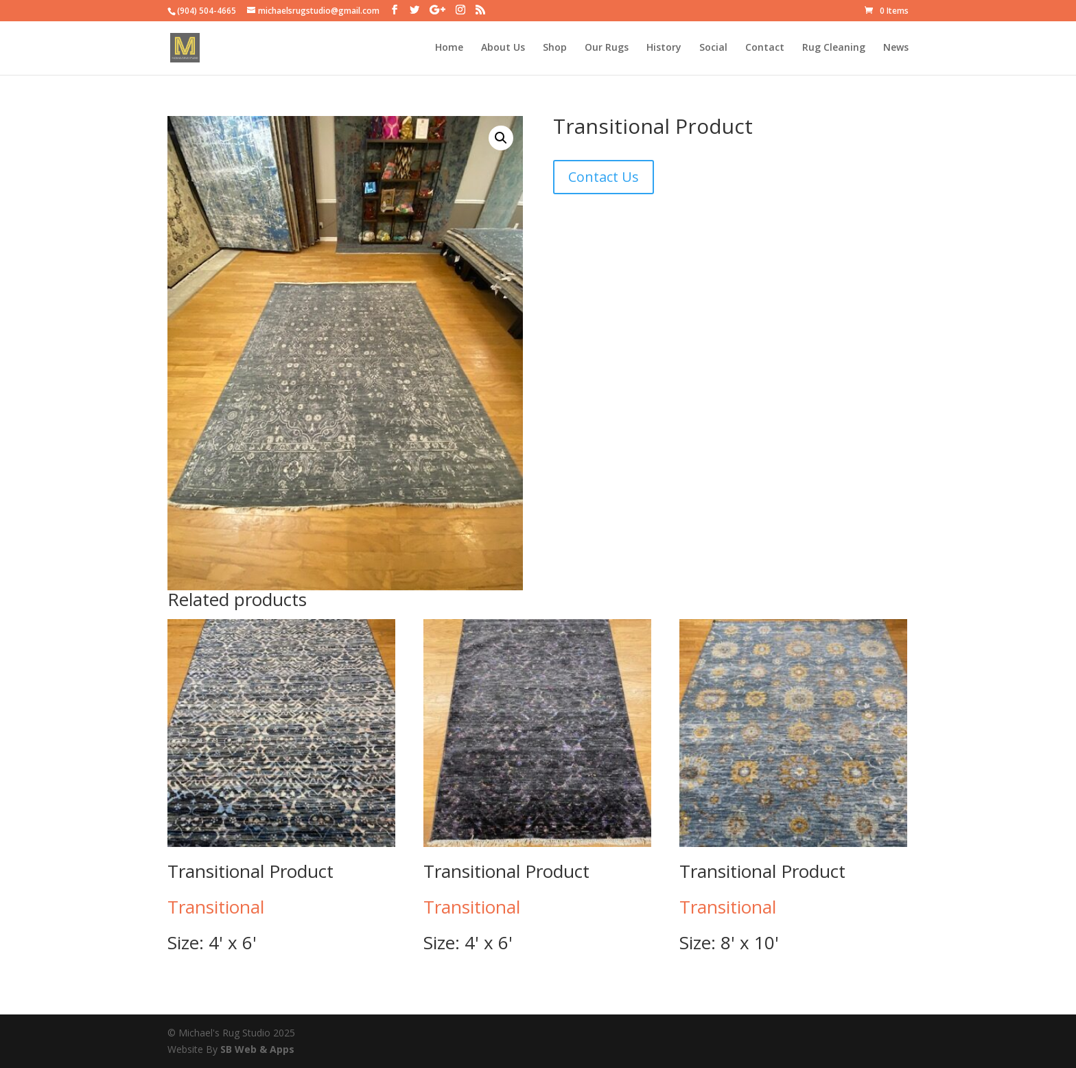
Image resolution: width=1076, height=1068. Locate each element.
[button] (501, 138)
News (896, 48)
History (663, 48)
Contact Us (603, 176)
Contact (764, 48)
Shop (555, 48)
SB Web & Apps (257, 1049)
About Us (503, 48)
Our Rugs (607, 48)
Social (713, 48)
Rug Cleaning (833, 48)
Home (449, 48)
